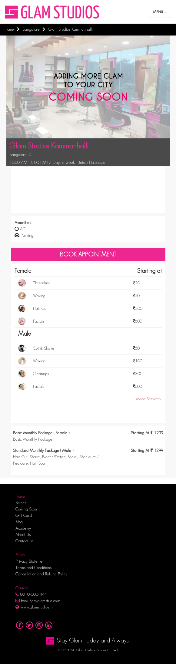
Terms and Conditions (33, 567)
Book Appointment (88, 254)
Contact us (24, 540)
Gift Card (23, 515)
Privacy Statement (30, 561)
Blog (19, 521)
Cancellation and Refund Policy (41, 573)
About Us (23, 534)
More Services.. (149, 398)
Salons (20, 502)
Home (20, 496)
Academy (23, 528)
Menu (158, 12)
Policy (20, 554)
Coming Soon (26, 508)
